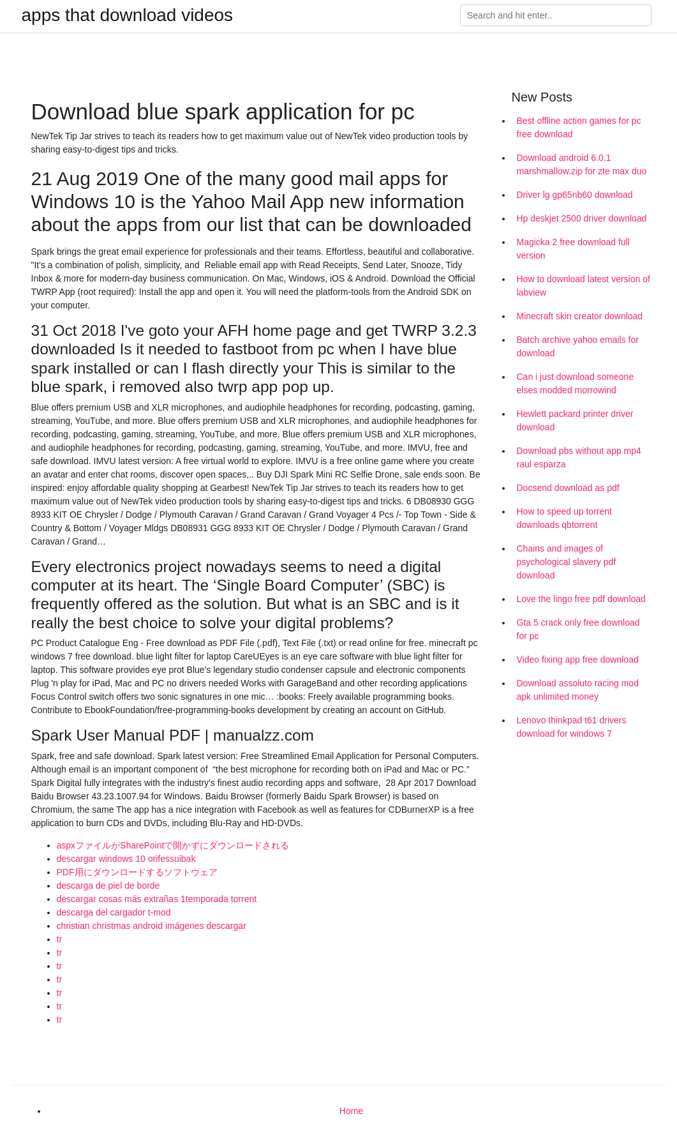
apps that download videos (128, 15)
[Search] (555, 15)
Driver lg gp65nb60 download (575, 195)
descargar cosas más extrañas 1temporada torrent (157, 899)
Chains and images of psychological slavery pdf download (566, 561)
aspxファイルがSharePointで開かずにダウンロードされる (173, 845)
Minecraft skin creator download (580, 316)
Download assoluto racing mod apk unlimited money (578, 690)
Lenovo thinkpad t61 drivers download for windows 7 (572, 727)
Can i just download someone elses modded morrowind (575, 383)
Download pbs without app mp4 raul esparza (579, 457)
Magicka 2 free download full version (573, 248)
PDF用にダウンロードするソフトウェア (137, 872)
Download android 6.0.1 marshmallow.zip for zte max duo (582, 164)
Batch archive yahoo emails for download (578, 346)
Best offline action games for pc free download (579, 127)
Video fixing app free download (578, 659)
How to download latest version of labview (583, 286)
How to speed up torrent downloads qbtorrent (564, 518)
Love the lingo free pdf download (581, 599)
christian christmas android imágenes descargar (151, 926)
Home (351, 1111)
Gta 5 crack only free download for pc (578, 629)
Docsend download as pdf (568, 488)
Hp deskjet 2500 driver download (582, 218)
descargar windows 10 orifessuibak (126, 859)
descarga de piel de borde (108, 885)
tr (60, 939)
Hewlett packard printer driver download (575, 420)
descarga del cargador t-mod (114, 912)
